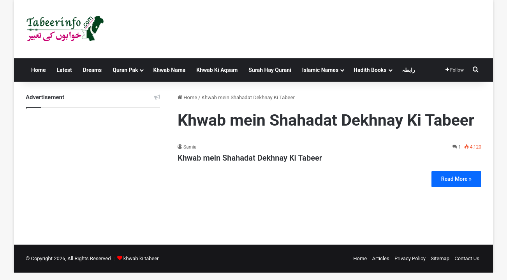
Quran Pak (125, 70)
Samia (190, 147)
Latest (64, 70)
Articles (380, 258)
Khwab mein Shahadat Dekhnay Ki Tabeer (250, 158)
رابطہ (408, 70)
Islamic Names (320, 70)
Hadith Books (370, 70)
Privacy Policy (410, 258)
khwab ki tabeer (141, 258)
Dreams (92, 70)
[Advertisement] (93, 170)
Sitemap (440, 258)
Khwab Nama (169, 70)
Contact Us (466, 258)
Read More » (456, 179)
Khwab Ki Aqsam (217, 70)
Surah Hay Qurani (269, 70)
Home (38, 70)
